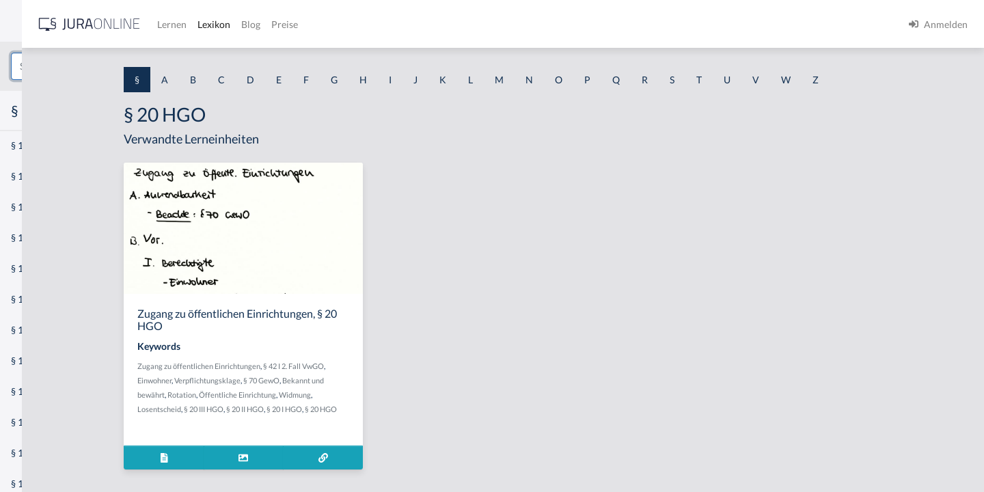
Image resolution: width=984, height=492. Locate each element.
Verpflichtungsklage (312, 380)
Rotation (287, 394)
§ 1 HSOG (31, 268)
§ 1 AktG (29, 145)
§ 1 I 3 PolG (35, 391)
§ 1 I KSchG (35, 422)
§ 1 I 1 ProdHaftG (48, 299)
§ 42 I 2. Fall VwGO (398, 365)
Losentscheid (264, 409)
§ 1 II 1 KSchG (40, 453)
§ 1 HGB (28, 237)
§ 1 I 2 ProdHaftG (48, 360)
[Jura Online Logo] (286, 24)
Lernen (368, 24)
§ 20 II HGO (350, 409)
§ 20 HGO (426, 409)
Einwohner (260, 380)
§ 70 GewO (366, 380)
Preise (481, 24)
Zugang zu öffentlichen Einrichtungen (304, 365)
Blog (447, 24)
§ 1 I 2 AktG (35, 330)
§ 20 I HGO (389, 409)
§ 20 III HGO (309, 409)
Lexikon (410, 24)
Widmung (400, 394)
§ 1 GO (25, 207)
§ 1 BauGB (33, 176)
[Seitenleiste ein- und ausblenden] (197, 21)
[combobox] (109, 66)
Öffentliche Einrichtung (342, 394)
